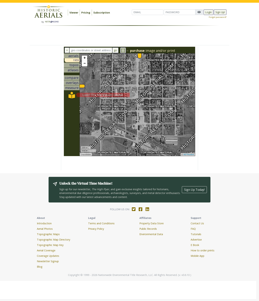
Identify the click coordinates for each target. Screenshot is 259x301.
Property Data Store (151, 223)
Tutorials (196, 234)
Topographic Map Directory (53, 239)
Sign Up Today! (194, 190)
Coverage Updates (48, 256)
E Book (195, 245)
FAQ (193, 228)
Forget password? (217, 17)
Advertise (196, 239)
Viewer (73, 12)
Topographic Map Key (50, 245)
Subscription (101, 12)
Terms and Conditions (101, 223)
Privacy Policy (96, 228)
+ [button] (84, 58)
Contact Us (197, 223)
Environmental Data (151, 234)
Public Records (148, 228)
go (115, 50)
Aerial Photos (45, 228)
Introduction (44, 223)
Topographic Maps (48, 234)
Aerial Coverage (46, 250)
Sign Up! (220, 12)
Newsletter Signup (48, 261)
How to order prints (202, 250)
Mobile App (197, 256)
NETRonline (188, 154)
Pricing (85, 12)
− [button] (84, 63)
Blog (39, 266)
